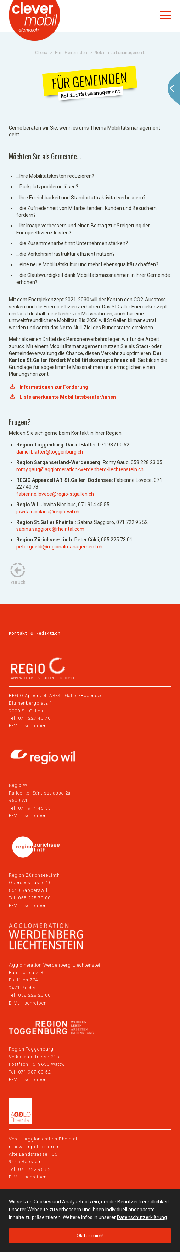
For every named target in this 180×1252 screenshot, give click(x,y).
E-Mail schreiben (28, 725)
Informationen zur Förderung (53, 387)
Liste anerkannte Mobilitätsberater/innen (67, 397)
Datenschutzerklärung (142, 1217)
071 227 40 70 (34, 718)
